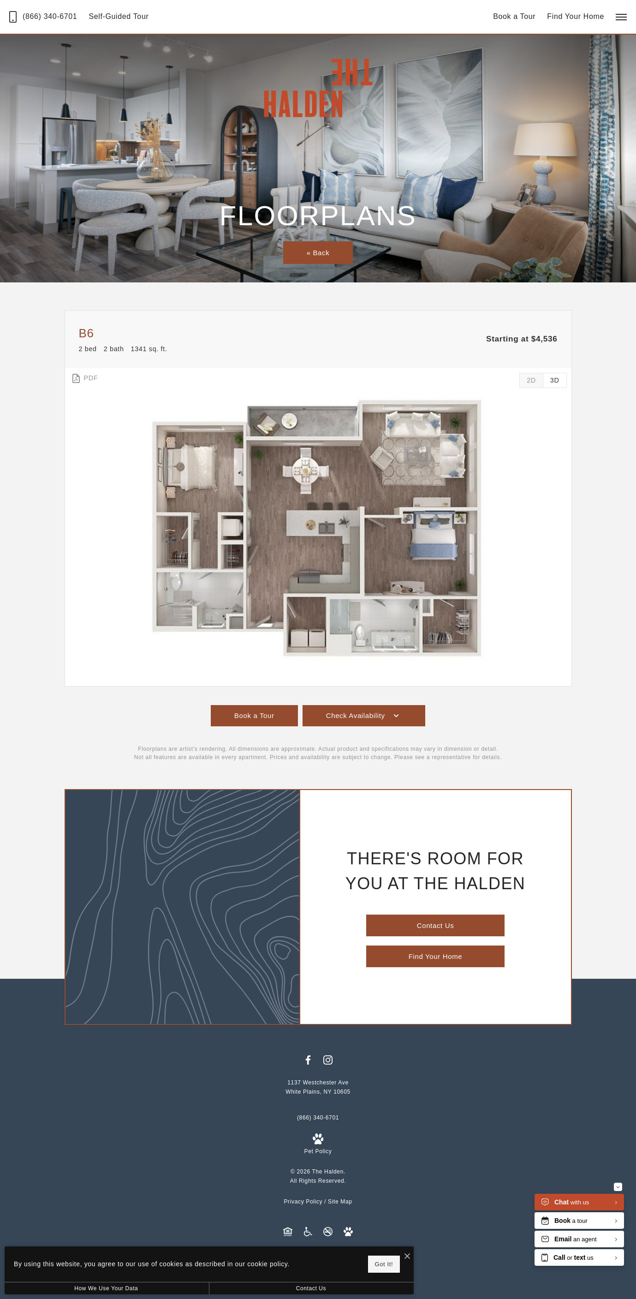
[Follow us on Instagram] (328, 1060)
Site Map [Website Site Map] (340, 1201)
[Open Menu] (621, 17)
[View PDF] (84, 378)
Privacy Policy (303, 1201)
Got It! (297, 1262)
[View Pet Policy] (318, 1144)
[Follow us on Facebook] (308, 1060)
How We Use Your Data (85, 1288)
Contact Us (246, 1288)
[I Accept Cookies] (321, 1253)
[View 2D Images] (531, 380)
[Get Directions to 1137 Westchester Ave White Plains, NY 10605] (318, 1087)
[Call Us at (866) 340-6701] (43, 17)
